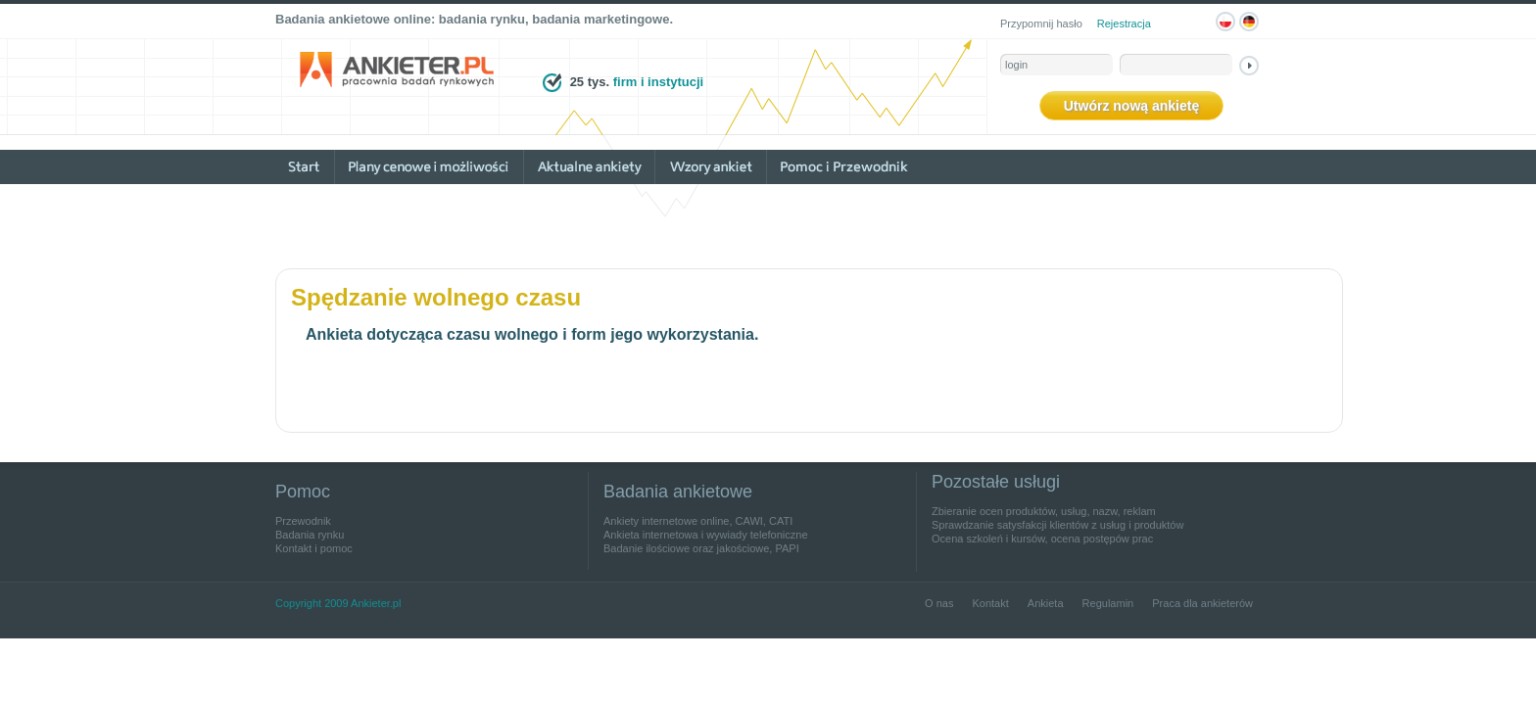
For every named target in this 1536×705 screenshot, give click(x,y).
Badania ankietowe (677, 491)
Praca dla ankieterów (1202, 603)
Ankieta (1046, 603)
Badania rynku (309, 534)
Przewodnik (303, 521)
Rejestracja (1124, 23)
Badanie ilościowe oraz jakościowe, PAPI (701, 548)
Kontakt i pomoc (314, 548)
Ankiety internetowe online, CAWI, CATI (697, 521)
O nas (939, 603)
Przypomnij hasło (1041, 23)
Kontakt (990, 603)
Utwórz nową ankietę (1131, 106)
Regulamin (1108, 603)
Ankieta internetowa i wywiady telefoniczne (705, 534)
